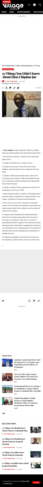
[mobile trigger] (39, 5)
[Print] (18, 88)
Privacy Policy (25, 481)
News (15, 370)
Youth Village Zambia (12, 81)
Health (16, 408)
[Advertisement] (21, 39)
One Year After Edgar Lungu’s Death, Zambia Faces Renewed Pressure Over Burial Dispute (26, 376)
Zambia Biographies (8, 69)
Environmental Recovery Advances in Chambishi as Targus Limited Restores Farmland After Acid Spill (27, 388)
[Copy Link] (14, 88)
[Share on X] (6, 88)
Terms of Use (8, 483)
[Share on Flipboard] (10, 88)
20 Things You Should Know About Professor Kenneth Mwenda (13, 441)
